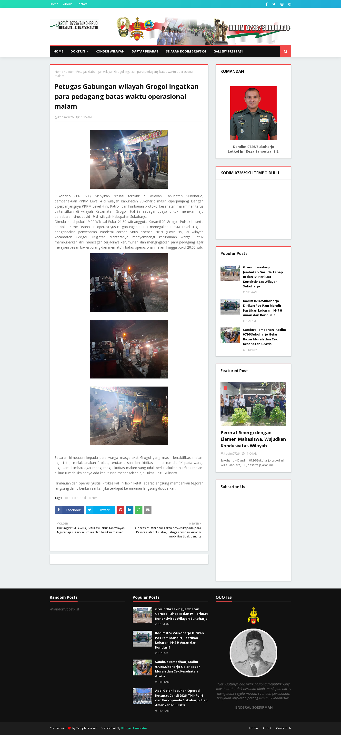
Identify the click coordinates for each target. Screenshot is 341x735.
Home (54, 4)
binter (70, 72)
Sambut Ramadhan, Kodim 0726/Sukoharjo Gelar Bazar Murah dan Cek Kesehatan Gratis (264, 336)
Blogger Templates (134, 728)
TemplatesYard (86, 728)
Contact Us (283, 728)
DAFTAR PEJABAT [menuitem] (145, 51)
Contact (82, 4)
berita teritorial (75, 498)
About (67, 4)
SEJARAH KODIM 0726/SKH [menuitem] (186, 51)
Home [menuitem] (58, 51)
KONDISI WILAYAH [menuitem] (110, 51)
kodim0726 (66, 117)
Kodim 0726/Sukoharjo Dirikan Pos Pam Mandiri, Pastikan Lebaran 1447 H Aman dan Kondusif (263, 308)
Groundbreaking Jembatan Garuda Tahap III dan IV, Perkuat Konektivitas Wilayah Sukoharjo (263, 276)
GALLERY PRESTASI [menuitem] (228, 51)
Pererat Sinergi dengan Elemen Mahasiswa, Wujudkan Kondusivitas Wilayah (253, 439)
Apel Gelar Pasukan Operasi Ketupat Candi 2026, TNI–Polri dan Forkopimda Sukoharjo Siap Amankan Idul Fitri (181, 697)
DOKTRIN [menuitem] (77, 51)
